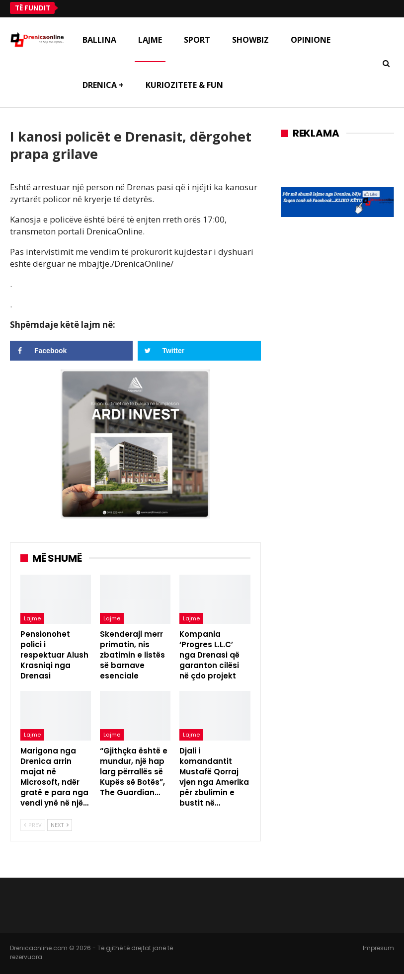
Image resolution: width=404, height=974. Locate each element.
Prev (33, 824)
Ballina (99, 39)
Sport (197, 39)
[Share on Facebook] (71, 351)
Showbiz (250, 39)
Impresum (378, 948)
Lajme (150, 39)
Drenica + (103, 84)
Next (60, 824)
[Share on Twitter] (199, 351)
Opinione (310, 39)
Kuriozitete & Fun (184, 84)
